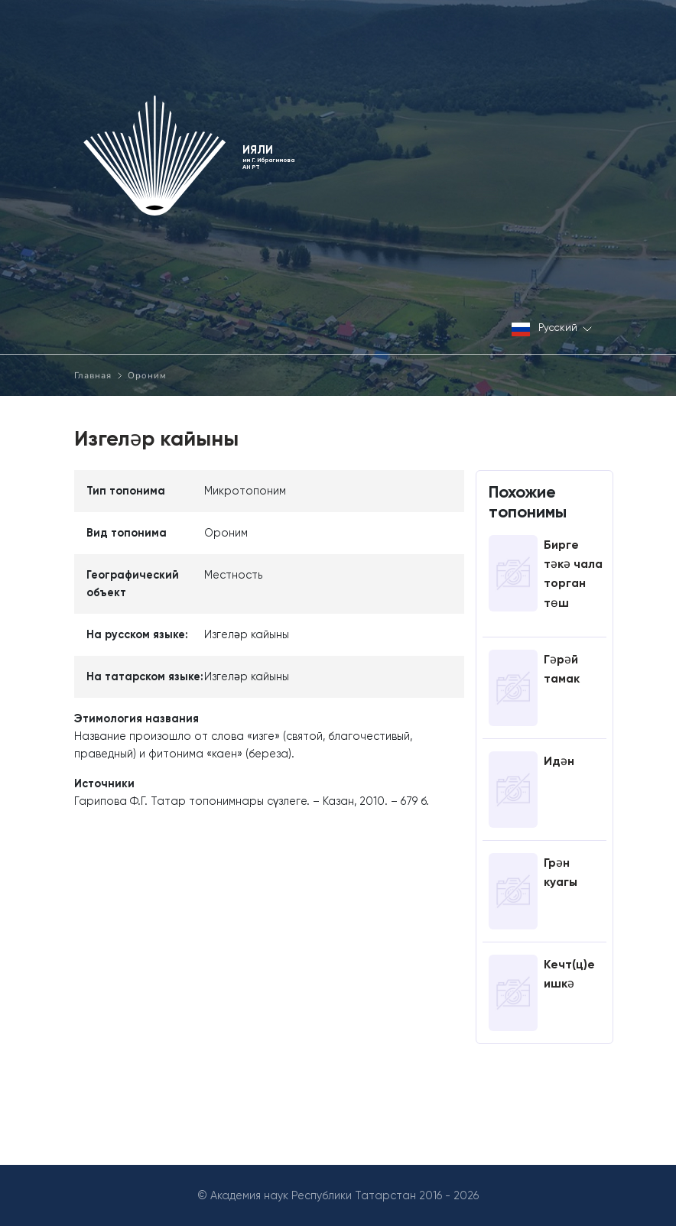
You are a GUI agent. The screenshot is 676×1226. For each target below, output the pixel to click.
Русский (552, 329)
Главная (93, 375)
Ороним (147, 375)
